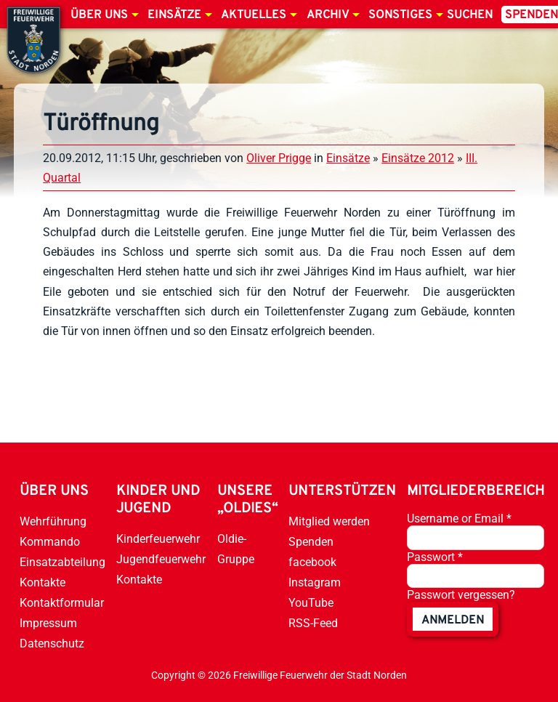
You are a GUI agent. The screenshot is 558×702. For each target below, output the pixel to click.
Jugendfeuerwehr (161, 559)
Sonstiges (400, 15)
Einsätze (174, 15)
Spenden (310, 542)
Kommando (50, 542)
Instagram (314, 582)
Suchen (470, 15)
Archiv (328, 15)
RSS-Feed (313, 623)
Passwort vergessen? (461, 595)
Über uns (99, 15)
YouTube (310, 603)
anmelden (452, 620)
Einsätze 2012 (417, 158)
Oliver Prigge (278, 158)
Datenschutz (52, 643)
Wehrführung (53, 521)
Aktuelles (253, 15)
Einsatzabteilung (62, 562)
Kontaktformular (62, 603)
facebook (312, 562)
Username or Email (459, 518)
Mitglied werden (329, 521)
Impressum (48, 623)
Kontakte (42, 582)
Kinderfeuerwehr (158, 539)
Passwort (435, 557)
